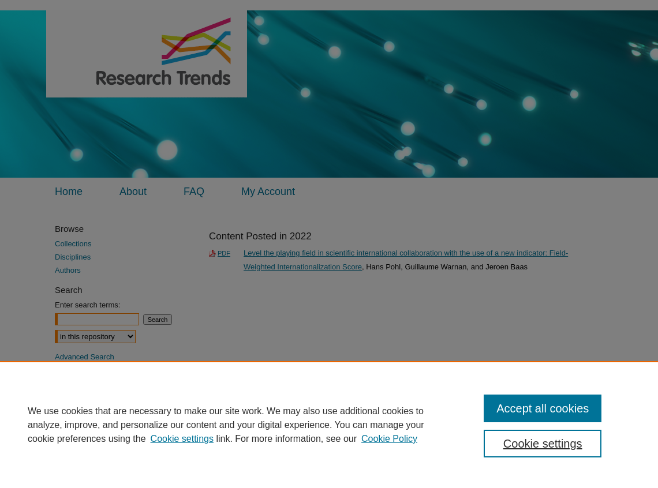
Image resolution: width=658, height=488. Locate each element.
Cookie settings (182, 439)
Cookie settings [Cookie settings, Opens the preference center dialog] (542, 443)
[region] (329, 424)
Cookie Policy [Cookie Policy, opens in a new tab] (389, 439)
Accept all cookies (542, 408)
